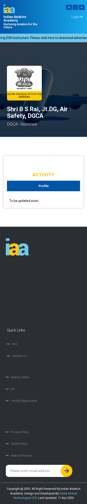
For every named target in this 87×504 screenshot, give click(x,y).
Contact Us (19, 356)
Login (77, 17)
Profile (44, 185)
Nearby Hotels (20, 377)
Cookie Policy (19, 443)
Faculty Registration (24, 400)
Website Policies (21, 455)
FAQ (14, 344)
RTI (13, 389)
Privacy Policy (20, 432)
